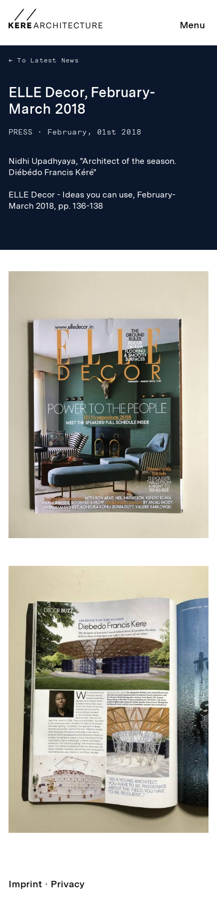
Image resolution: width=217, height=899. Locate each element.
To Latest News (46, 60)
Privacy (68, 883)
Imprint (25, 883)
